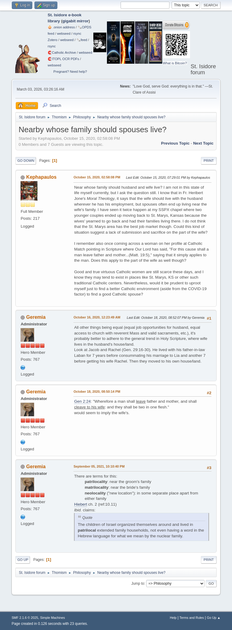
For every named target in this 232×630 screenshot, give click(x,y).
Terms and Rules (191, 617)
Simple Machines (52, 617)
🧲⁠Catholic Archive (62, 52)
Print (209, 160)
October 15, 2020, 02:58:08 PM (96, 177)
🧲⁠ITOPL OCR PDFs (63, 59)
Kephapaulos (41, 177)
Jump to (137, 583)
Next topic (203, 143)
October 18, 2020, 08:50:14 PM (96, 391)
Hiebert (80, 504)
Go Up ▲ (214, 617)
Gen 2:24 (82, 401)
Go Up (22, 559)
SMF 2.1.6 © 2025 (24, 617)
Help (173, 617)
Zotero (52, 40)
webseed (63, 33)
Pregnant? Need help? (70, 71)
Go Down (25, 160)
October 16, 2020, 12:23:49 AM (96, 317)
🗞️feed (81, 40)
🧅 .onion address (61, 27)
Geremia (36, 317)
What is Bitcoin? (175, 63)
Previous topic (175, 143)
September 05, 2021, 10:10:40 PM (98, 466)
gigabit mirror (76, 21)
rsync (77, 33)
